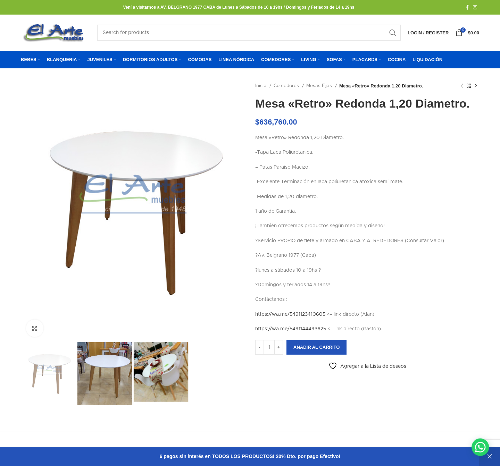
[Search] (249, 33)
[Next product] (475, 86)
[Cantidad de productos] (269, 347)
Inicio (261, 85)
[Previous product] (461, 86)
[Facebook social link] (467, 7)
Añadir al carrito (316, 347)
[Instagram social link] (475, 7)
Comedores (287, 85)
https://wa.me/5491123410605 (290, 314)
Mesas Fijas (319, 85)
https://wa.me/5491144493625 (290, 329)
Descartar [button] (489, 456)
